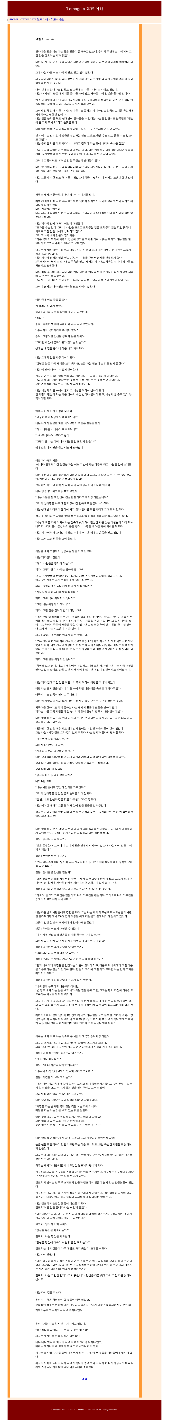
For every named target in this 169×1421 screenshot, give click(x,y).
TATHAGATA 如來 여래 (34, 19)
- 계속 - (84, 1379)
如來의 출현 (58, 19)
